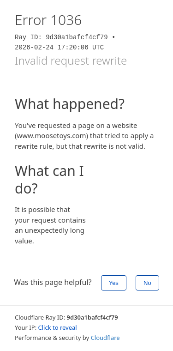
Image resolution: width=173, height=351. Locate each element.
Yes (114, 282)
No (147, 282)
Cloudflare (105, 337)
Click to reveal (57, 327)
